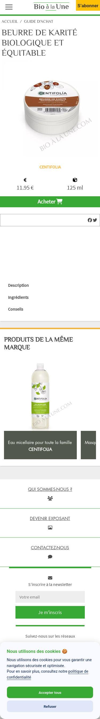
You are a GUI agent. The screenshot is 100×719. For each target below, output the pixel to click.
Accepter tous (50, 692)
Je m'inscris (50, 612)
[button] (8, 6)
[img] (90, 220)
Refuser (50, 706)
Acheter (50, 201)
